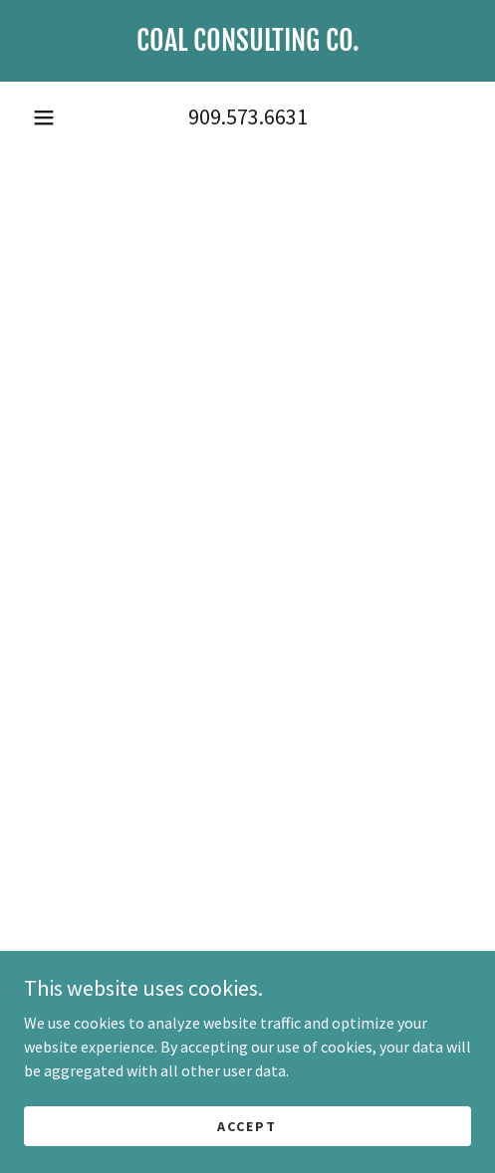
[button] (44, 117)
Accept (247, 1125)
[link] (247, 41)
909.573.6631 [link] (248, 116)
